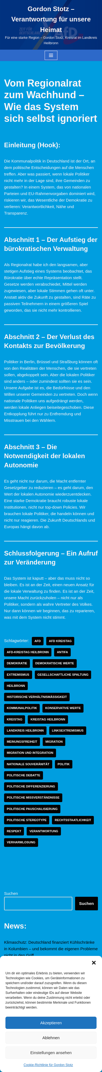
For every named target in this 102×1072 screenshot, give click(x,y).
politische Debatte (23, 775)
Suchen (11, 893)
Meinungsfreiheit (22, 741)
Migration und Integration (30, 752)
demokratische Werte (54, 663)
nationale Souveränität (28, 764)
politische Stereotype (27, 820)
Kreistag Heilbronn (47, 719)
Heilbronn (16, 685)
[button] (94, 962)
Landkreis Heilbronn (25, 730)
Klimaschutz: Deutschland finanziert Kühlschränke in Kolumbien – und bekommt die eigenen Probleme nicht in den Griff (51, 949)
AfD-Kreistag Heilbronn (28, 652)
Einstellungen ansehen (51, 1052)
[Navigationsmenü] (51, 55)
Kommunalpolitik (22, 708)
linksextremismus (68, 730)
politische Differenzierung (31, 786)
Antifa (62, 652)
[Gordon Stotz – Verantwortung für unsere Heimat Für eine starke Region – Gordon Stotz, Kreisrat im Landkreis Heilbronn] (51, 25)
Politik (64, 764)
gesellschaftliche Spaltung (63, 674)
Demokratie (17, 663)
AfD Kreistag (60, 641)
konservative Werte (63, 708)
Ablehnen (51, 1037)
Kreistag (14, 719)
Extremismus (18, 674)
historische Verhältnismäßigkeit (37, 696)
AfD (38, 641)
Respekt (14, 831)
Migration (54, 741)
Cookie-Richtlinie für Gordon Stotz (48, 1065)
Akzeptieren (51, 1022)
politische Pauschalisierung (32, 809)
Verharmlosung (21, 842)
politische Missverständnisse (33, 797)
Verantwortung (43, 831)
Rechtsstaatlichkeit (73, 820)
